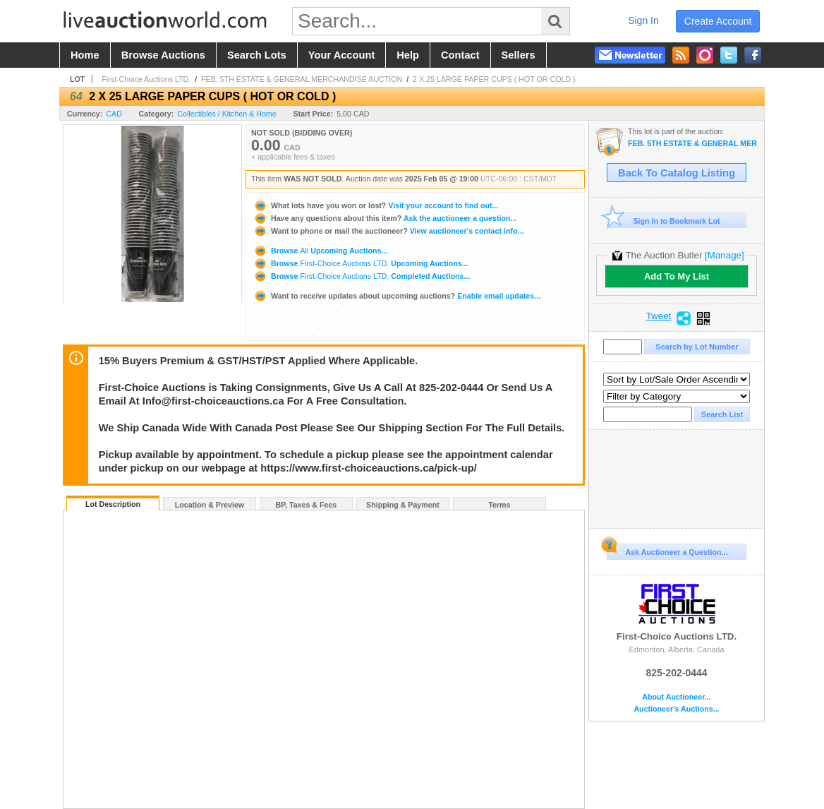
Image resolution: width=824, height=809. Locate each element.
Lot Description (112, 504)
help (407, 55)
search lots (256, 55)
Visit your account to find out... (375, 205)
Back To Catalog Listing (676, 173)
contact (460, 55)
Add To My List (676, 276)
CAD (114, 113)
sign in (643, 20)
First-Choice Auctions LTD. (146, 79)
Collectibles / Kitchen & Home (226, 113)
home (85, 55)
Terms (499, 505)
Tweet (659, 316)
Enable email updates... (396, 296)
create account (718, 21)
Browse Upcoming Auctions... (320, 250)
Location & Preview (209, 505)
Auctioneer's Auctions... (676, 709)
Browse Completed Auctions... (361, 276)
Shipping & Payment (403, 505)
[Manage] (724, 255)
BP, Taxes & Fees (306, 505)
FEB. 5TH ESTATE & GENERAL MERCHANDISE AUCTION (301, 79)
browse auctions (163, 55)
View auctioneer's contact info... (388, 231)
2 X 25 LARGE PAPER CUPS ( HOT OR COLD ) (494, 79)
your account (341, 55)
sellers (518, 55)
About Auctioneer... (676, 697)
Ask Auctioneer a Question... (667, 550)
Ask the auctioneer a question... (384, 218)
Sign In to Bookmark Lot (663, 220)
